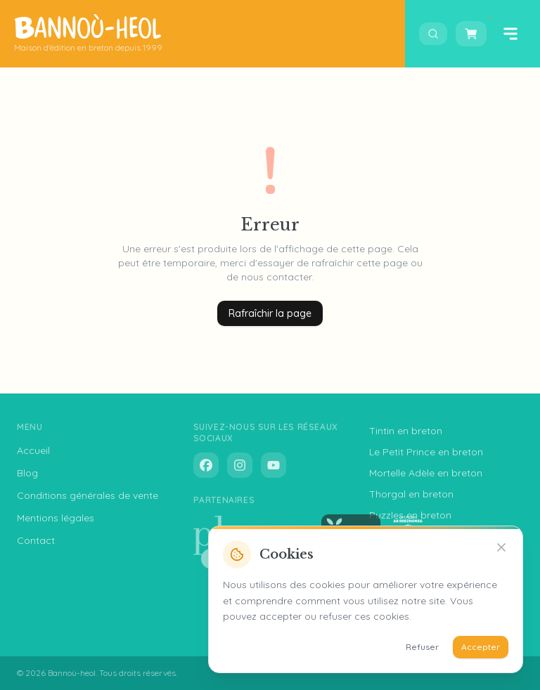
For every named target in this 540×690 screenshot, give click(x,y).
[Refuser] (501, 547)
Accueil (33, 450)
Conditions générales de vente (87, 495)
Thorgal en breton (411, 494)
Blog (27, 473)
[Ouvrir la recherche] (433, 33)
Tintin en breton (405, 430)
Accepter (480, 647)
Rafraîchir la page (270, 313)
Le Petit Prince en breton (426, 451)
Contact (36, 540)
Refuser (422, 647)
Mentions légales (55, 518)
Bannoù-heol (72, 673)
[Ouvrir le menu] (510, 33)
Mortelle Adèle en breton (425, 473)
